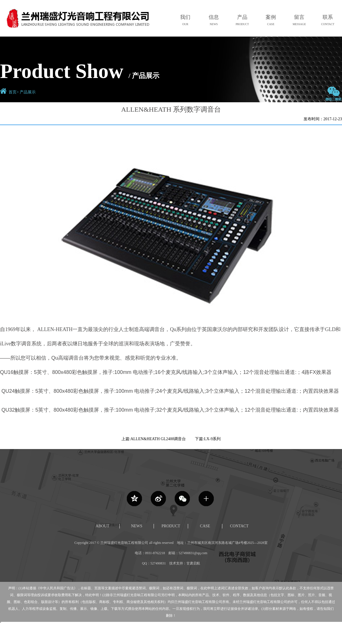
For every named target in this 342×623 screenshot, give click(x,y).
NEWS (136, 526)
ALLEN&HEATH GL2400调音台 (158, 439)
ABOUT (102, 526)
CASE (205, 526)
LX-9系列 (212, 439)
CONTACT (239, 526)
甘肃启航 (193, 563)
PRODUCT (171, 526)
